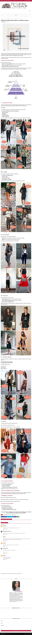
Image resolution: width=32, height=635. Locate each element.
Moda (10, 514)
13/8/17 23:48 (4, 526)
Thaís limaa (4, 525)
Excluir (6, 534)
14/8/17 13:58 (4, 537)
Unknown (4, 555)
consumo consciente (5, 514)
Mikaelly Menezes (5, 548)
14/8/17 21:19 (4, 543)
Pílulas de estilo (6, 18)
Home (1, 0)
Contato (9, 0)
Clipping (6, 0)
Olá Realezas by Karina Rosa (7, 531)
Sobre (3, 0)
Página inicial (2, 18)
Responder (4, 534)
